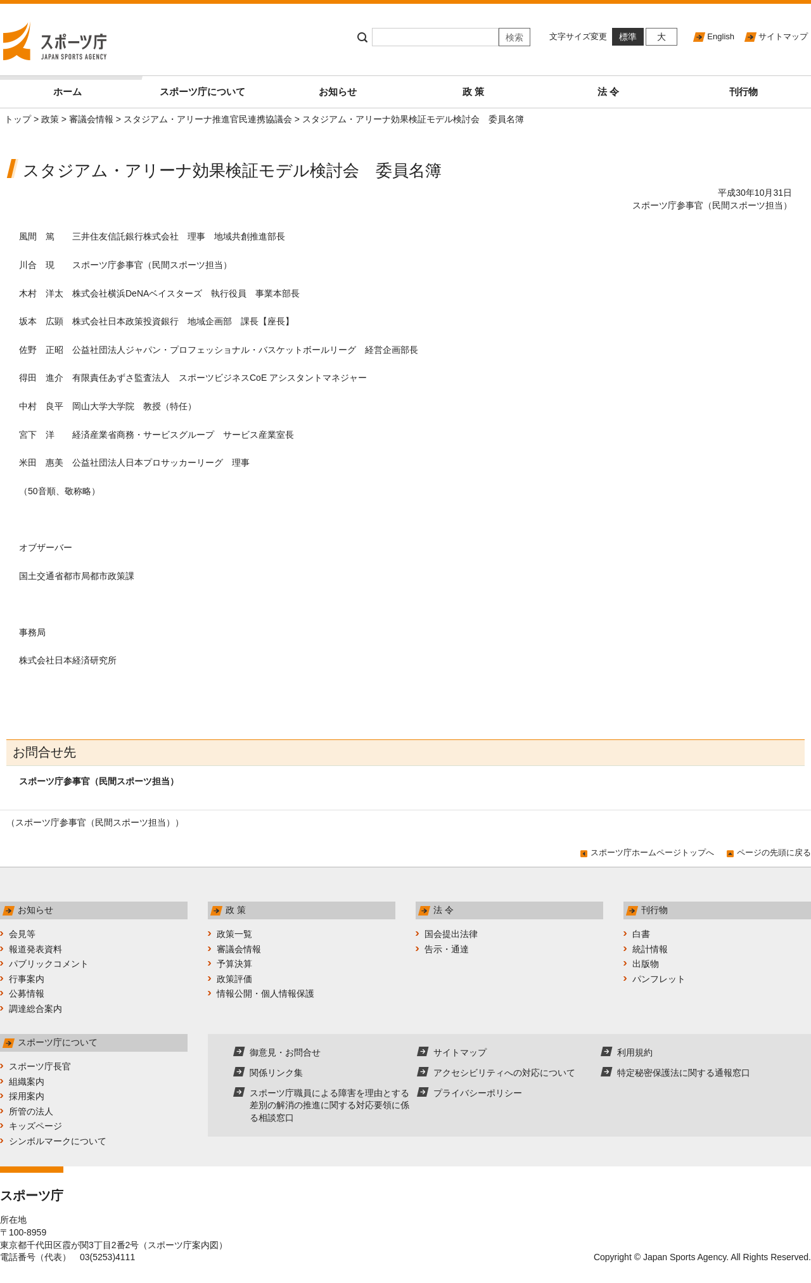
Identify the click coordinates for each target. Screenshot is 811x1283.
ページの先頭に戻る (774, 852)
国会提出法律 (451, 934)
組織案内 (26, 1081)
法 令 (608, 91)
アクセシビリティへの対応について (504, 1073)
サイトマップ (783, 36)
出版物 (645, 964)
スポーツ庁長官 (40, 1066)
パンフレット (659, 979)
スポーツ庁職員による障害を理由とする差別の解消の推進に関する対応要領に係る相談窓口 (329, 1105)
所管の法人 (31, 1111)
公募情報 (26, 993)
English (720, 36)
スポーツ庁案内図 (183, 1245)
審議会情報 (91, 119)
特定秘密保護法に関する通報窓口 (683, 1073)
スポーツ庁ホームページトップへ (652, 852)
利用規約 (635, 1052)
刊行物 (743, 91)
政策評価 (234, 979)
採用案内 (26, 1096)
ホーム (94, 86)
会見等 (22, 934)
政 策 (473, 91)
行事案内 (26, 979)
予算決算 (234, 964)
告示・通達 (447, 949)
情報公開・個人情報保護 (265, 993)
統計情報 (650, 949)
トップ (17, 119)
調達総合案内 (35, 1009)
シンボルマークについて (57, 1141)
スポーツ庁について (202, 91)
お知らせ (338, 91)
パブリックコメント (49, 964)
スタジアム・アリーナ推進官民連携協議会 (208, 119)
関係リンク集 (276, 1073)
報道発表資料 (35, 949)
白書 (641, 934)
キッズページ (35, 1126)
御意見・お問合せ (285, 1052)
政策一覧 (234, 934)
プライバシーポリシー (477, 1093)
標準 (628, 37)
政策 (50, 119)
